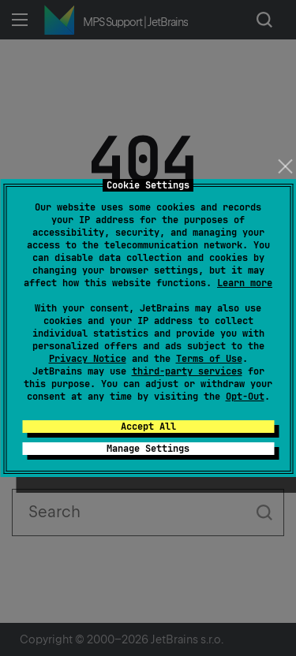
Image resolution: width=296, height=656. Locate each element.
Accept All (148, 426)
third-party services (187, 371)
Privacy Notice (87, 358)
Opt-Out (245, 396)
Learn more (244, 283)
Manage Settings (148, 448)
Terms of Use (209, 358)
